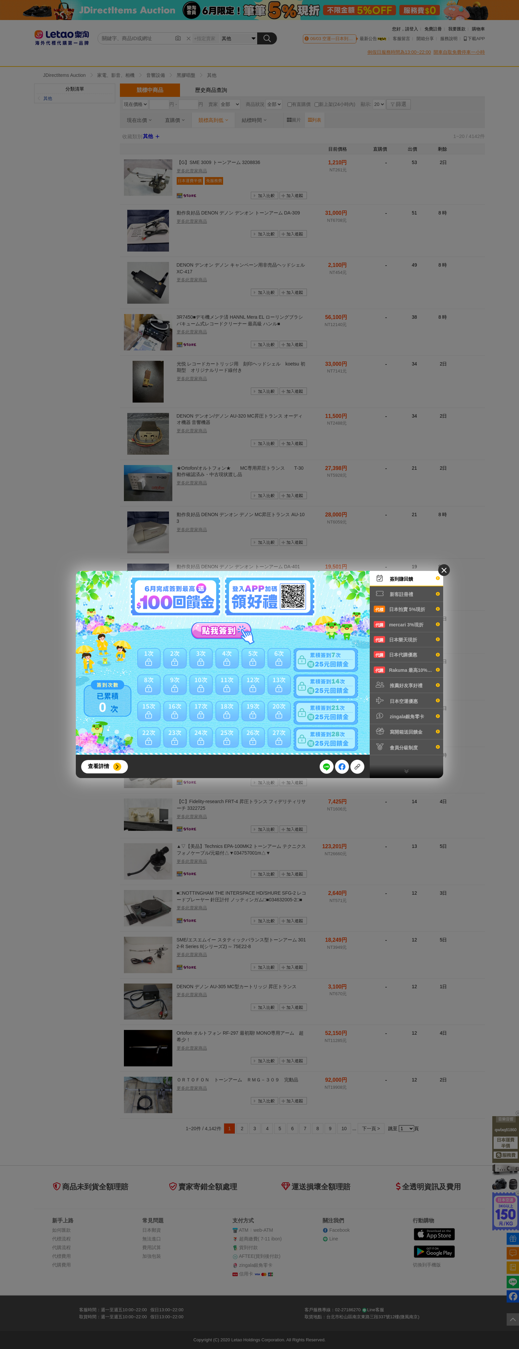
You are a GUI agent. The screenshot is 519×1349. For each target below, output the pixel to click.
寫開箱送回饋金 (407, 731)
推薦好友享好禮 (407, 685)
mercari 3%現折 (407, 624)
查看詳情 (98, 766)
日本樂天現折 (407, 639)
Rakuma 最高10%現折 (407, 669)
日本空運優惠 (407, 700)
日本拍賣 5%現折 (407, 609)
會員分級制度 (407, 747)
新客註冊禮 (407, 593)
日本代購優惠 (407, 654)
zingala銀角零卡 (407, 716)
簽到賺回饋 (407, 578)
